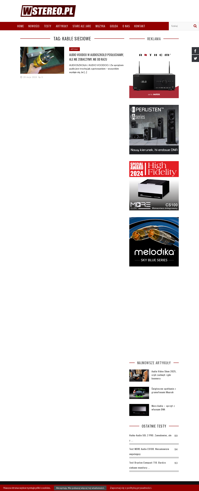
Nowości (33, 26)
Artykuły (62, 26)
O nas (126, 26)
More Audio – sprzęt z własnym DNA (163, 407)
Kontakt (139, 26)
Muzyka (100, 26)
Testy (47, 26)
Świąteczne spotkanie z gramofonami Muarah (164, 390)
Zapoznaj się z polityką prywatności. (131, 487)
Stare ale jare (82, 26)
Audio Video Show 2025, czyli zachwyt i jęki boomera (164, 374)
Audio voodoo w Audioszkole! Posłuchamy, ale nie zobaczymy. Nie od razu (96, 57)
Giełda (114, 26)
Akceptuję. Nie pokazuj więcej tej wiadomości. (80, 488)
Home (20, 26)
